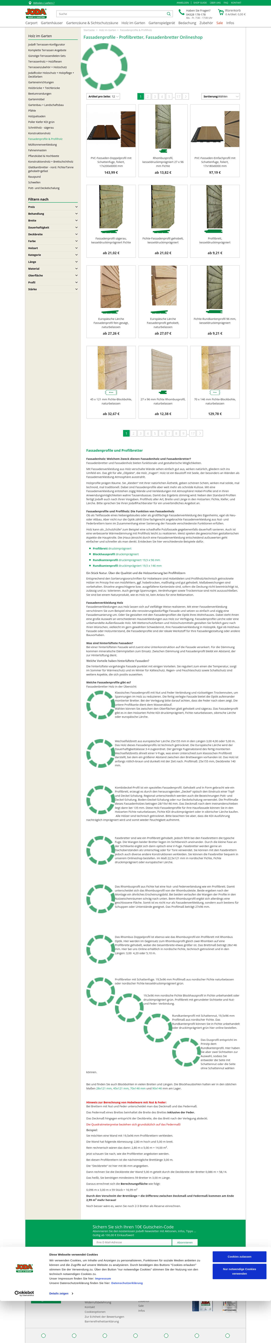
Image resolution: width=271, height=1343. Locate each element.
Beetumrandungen (39, 93)
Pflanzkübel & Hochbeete (43, 156)
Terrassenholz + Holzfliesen (45, 61)
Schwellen (34, 182)
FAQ (226, 2)
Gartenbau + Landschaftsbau (46, 105)
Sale (219, 23)
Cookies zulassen (239, 1298)
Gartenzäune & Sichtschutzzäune (92, 23)
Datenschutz (93, 1284)
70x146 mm (138, 1088)
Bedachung (187, 23)
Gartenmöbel (36, 99)
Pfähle (32, 110)
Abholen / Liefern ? (41, 3)
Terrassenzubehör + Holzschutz (47, 67)
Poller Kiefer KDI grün (41, 122)
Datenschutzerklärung (127, 1325)
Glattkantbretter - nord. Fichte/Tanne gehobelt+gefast (51, 169)
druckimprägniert (112, 548)
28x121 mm (104, 1088)
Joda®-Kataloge (41, 1275)
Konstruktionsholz (39, 133)
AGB (87, 1279)
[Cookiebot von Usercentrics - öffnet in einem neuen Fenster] (24, 1335)
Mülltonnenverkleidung (42, 144)
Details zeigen (58, 1335)
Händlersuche (40, 1270)
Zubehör (206, 23)
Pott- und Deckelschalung (43, 188)
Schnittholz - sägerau (41, 127)
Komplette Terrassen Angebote (47, 50)
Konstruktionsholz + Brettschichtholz (50, 161)
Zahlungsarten (94, 1270)
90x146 (157, 1088)
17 (178, 96)
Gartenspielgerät (161, 23)
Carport (31, 23)
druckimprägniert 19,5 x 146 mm (127, 565)
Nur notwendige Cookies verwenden (239, 1313)
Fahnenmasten (37, 150)
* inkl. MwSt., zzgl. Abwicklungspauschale (213, 1256)
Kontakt (236, 2)
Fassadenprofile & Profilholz (45, 139)
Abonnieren (185, 1242)
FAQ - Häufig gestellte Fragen (50, 1279)
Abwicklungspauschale (46, 1284)
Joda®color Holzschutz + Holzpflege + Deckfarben (51, 74)
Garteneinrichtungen (41, 82)
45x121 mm (121, 1088)
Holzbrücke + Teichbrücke (44, 88)
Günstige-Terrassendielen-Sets (47, 56)
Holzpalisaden (37, 116)
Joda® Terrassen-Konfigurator (46, 44)
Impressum (103, 1320)
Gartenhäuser (52, 23)
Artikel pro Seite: (100, 96)
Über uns (215, 2)
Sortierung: (211, 96)
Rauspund (34, 176)
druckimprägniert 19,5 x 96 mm (126, 560)
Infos (230, 23)
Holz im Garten (133, 23)
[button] (182, 3)
